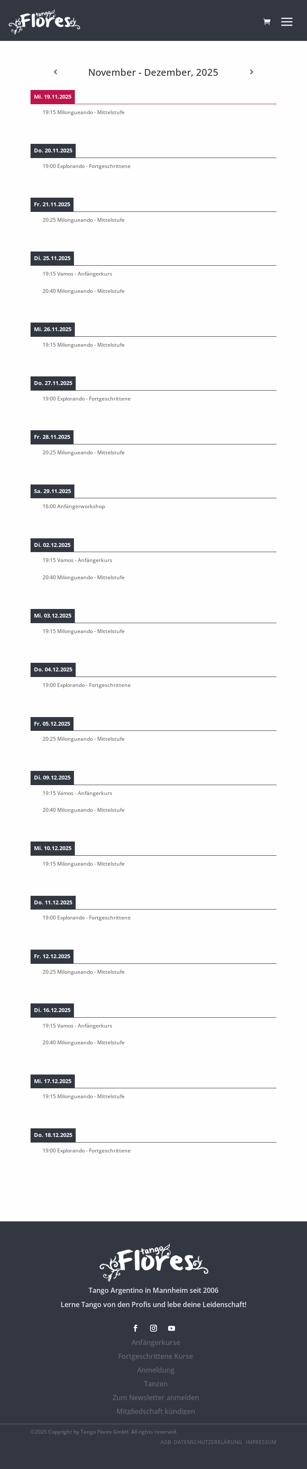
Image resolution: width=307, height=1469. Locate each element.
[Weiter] (251, 72)
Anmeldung (156, 1370)
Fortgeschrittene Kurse (155, 1356)
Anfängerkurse (156, 1342)
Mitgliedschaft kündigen (156, 1411)
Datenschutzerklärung (208, 1442)
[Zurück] (55, 72)
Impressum (261, 1442)
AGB (165, 1442)
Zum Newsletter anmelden (156, 1397)
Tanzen (156, 1383)
